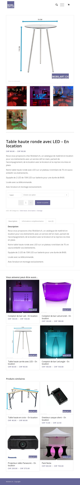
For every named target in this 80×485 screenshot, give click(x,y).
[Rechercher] (55, 4)
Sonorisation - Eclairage (35, 210)
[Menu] (61, 4)
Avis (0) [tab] (50, 221)
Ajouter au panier (42, 203)
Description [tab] (13, 221)
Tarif (11, 195)
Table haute (23, 210)
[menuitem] (55, 4)
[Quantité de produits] (25, 202)
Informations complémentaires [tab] (33, 221)
